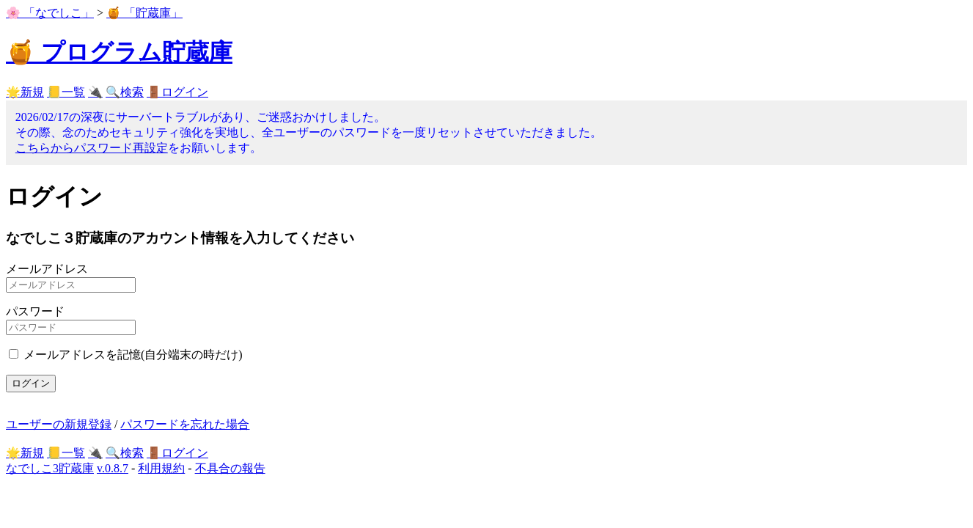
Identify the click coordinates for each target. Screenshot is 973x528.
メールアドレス (47, 269)
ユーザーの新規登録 (58, 424)
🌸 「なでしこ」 (50, 13)
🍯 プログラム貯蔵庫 (119, 52)
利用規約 (161, 468)
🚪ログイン (177, 92)
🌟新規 (25, 92)
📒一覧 (66, 92)
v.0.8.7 (112, 468)
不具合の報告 (230, 468)
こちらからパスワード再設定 (91, 148)
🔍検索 (125, 92)
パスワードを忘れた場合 (184, 424)
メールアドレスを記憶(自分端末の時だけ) (133, 354)
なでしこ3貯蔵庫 (50, 468)
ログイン (31, 383)
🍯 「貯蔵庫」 (144, 13)
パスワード (35, 311)
